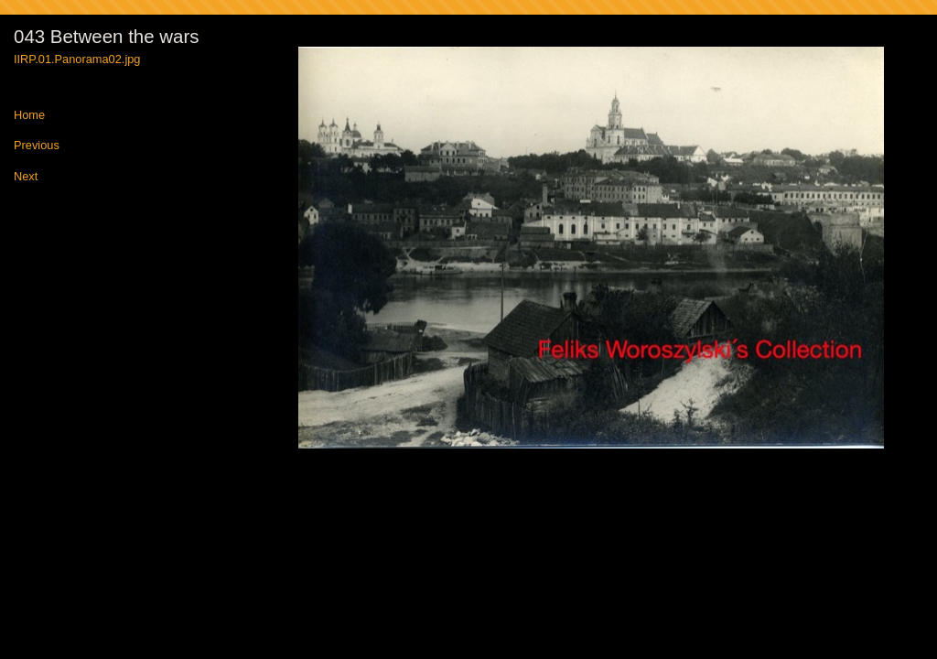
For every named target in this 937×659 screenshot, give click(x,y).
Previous (36, 146)
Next (26, 177)
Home (29, 116)
